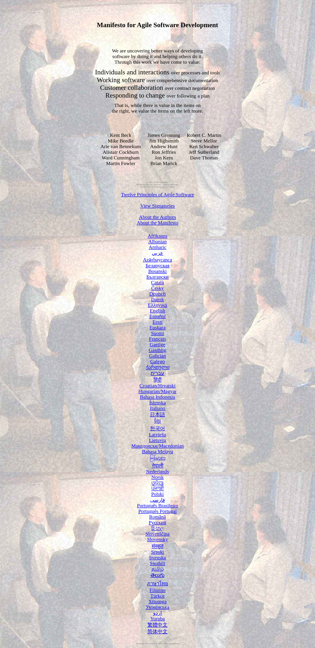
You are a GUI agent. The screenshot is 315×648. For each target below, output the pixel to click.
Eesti (157, 322)
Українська (157, 607)
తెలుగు (157, 575)
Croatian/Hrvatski (157, 385)
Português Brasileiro (157, 505)
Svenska (157, 557)
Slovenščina (157, 533)
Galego (157, 361)
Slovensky (157, 539)
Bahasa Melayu (157, 451)
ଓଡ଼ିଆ (157, 482)
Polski (157, 494)
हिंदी (157, 379)
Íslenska (157, 402)
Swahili (157, 563)
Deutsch (157, 293)
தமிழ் (157, 569)
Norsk (157, 477)
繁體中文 (157, 625)
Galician (157, 355)
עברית (157, 373)
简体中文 (157, 631)
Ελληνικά (157, 305)
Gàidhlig (157, 350)
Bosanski (157, 271)
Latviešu (157, 434)
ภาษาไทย (157, 583)
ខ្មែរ (157, 421)
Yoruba (157, 618)
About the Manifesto (157, 222)
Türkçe (157, 595)
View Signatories (157, 205)
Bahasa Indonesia (157, 397)
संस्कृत (158, 546)
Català (157, 282)
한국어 (157, 428)
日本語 (157, 414)
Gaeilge (157, 344)
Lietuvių (157, 440)
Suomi (157, 333)
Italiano (157, 408)
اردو (157, 613)
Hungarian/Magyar (157, 391)
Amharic (157, 247)
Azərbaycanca (157, 259)
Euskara (157, 327)
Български (157, 277)
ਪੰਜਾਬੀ (157, 488)
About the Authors (157, 217)
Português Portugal (157, 511)
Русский (157, 522)
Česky (157, 288)
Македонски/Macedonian (157, 446)
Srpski (157, 552)
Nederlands (157, 471)
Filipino (157, 590)
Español (157, 316)
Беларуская (157, 265)
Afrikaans (158, 236)
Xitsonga (158, 601)
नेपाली (157, 465)
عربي (157, 253)
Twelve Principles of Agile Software (157, 194)
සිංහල (157, 528)
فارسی (157, 500)
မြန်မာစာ (157, 457)
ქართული (157, 367)
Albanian (157, 241)
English (157, 310)
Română (157, 517)
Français (157, 339)
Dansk (157, 299)
